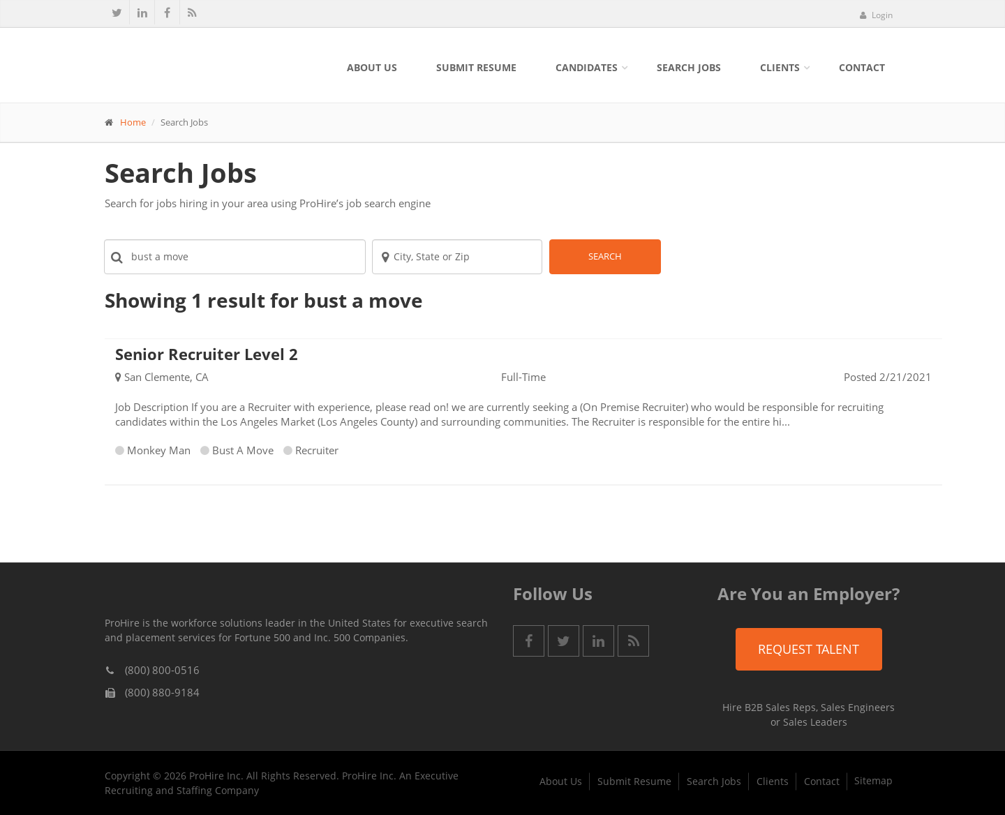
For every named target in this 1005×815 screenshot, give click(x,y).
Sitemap (873, 780)
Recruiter (316, 450)
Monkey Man (159, 450)
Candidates (587, 67)
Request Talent (808, 649)
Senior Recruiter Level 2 (206, 353)
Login (876, 15)
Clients (780, 67)
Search (605, 256)
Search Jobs (689, 67)
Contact (862, 67)
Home (133, 122)
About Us (372, 67)
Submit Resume (476, 67)
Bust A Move (243, 450)
